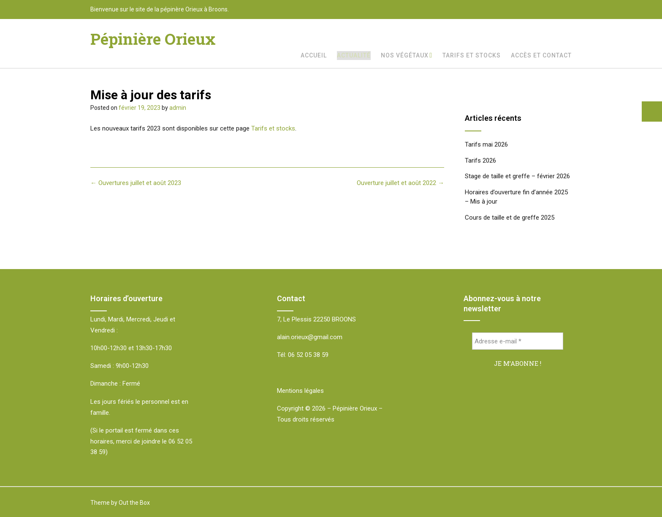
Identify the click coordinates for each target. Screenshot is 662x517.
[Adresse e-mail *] (518, 341)
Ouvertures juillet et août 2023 (135, 183)
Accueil (314, 55)
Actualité (354, 55)
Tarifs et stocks (471, 55)
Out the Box (134, 502)
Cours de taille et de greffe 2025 (509, 217)
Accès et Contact (541, 55)
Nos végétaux (405, 55)
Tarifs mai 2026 (486, 144)
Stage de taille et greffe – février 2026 (517, 176)
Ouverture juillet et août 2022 (400, 183)
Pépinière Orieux (153, 39)
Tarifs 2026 (480, 160)
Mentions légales (300, 391)
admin (177, 107)
